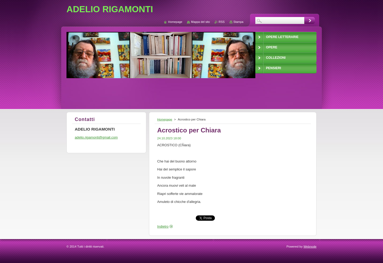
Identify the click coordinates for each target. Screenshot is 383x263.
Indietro (163, 226)
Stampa (238, 21)
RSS (221, 21)
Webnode (310, 246)
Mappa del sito (200, 21)
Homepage (164, 119)
